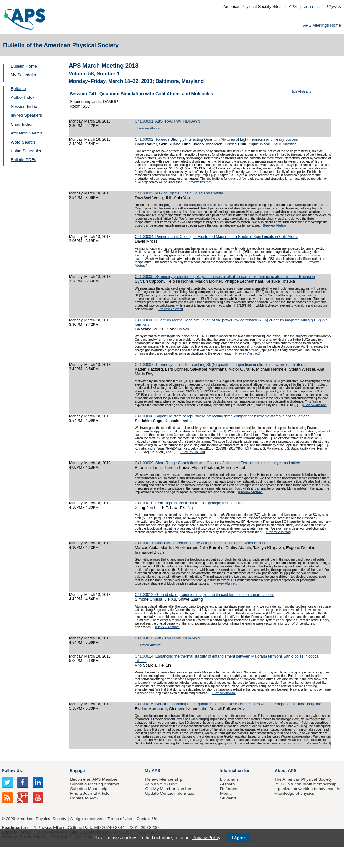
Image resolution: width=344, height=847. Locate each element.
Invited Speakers (26, 115)
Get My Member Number (168, 788)
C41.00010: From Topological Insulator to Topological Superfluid (188, 503)
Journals (312, 6)
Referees (228, 788)
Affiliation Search (26, 133)
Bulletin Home (24, 66)
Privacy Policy (206, 837)
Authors (227, 784)
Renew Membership (164, 779)
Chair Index (21, 124)
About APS (285, 770)
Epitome (18, 88)
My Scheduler (23, 75)
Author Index (22, 97)
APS (293, 6)
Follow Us (12, 770)
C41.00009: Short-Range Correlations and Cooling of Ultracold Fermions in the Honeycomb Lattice (217, 463)
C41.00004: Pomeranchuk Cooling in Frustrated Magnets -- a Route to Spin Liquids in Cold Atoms (216, 236)
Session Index (24, 106)
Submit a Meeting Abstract (94, 784)
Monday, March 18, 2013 (90, 121)
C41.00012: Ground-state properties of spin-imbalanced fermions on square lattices (204, 594)
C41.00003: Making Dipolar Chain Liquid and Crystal (179, 193)
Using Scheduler (26, 151)
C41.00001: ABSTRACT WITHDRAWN (167, 121)
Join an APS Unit (161, 784)
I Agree (239, 837)
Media (226, 793)
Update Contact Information (170, 793)
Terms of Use (119, 818)
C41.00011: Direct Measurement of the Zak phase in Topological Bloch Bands (200, 543)
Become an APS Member (93, 779)
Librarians (229, 779)
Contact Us (146, 818)
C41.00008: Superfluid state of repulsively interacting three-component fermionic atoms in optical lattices (222, 416)
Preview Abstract (149, 128)
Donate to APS (84, 798)
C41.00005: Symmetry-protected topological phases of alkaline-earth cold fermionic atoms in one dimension (225, 277)
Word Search (23, 142)
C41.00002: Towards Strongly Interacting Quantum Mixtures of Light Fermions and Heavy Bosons (216, 139)
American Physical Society (41, 818)
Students (228, 798)
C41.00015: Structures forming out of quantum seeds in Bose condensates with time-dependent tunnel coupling (228, 704)
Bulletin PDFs (23, 159)
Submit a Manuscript (89, 788)
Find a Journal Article (89, 793)
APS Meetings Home (322, 25)
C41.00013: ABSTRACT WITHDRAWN (167, 638)
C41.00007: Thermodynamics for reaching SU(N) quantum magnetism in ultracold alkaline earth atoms (220, 364)
